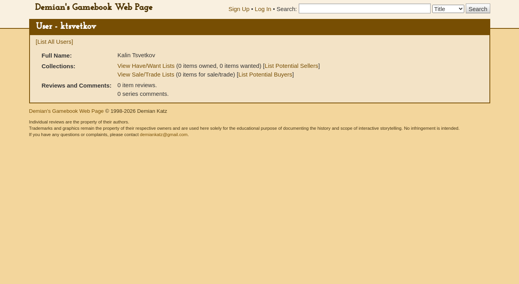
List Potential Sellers (291, 65)
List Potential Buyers (265, 74)
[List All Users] (54, 41)
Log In (263, 9)
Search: (287, 9)
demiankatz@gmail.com (164, 134)
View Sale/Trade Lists (145, 74)
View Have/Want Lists (146, 65)
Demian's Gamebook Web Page (94, 7)
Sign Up (239, 9)
